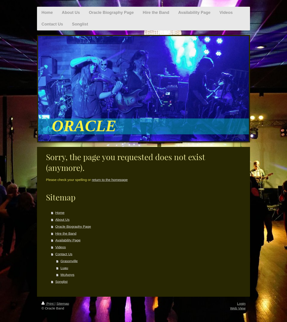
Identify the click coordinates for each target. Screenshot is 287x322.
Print (47, 303)
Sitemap (62, 303)
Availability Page (68, 240)
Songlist (61, 281)
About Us (62, 219)
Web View (238, 308)
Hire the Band (65, 233)
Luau (64, 268)
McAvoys (67, 275)
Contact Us (63, 254)
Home (60, 213)
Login (241, 303)
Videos (60, 247)
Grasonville (69, 261)
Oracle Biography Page (73, 226)
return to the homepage (110, 180)
